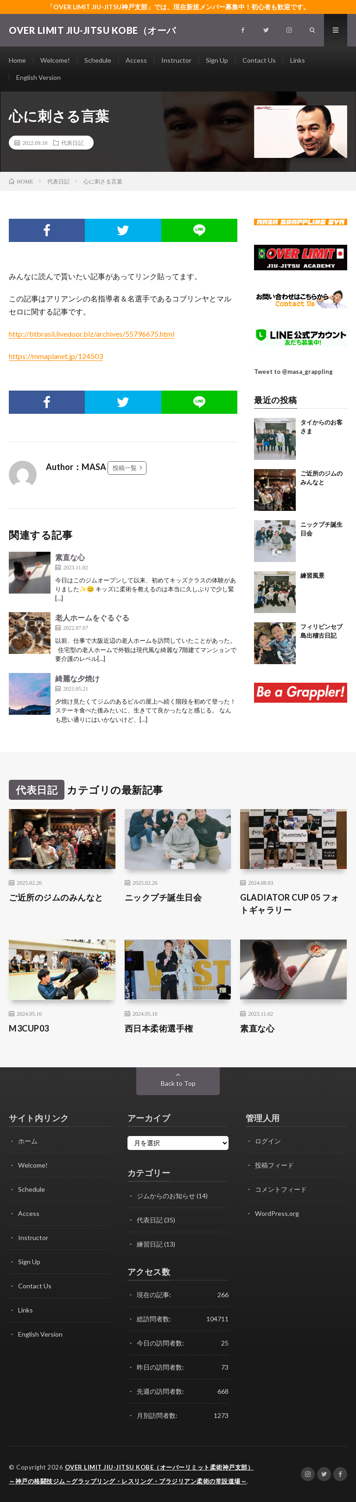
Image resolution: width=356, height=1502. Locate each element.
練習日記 (150, 1244)
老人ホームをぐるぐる (92, 617)
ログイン (268, 1141)
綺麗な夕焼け (77, 678)
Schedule (97, 60)
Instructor (176, 60)
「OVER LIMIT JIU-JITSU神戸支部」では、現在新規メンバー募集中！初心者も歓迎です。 (178, 7)
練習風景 (312, 575)
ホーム (28, 1141)
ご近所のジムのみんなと (56, 897)
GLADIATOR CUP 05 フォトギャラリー (289, 903)
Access (136, 60)
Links (297, 60)
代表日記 (72, 142)
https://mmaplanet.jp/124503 (56, 356)
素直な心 (70, 557)
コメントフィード (281, 1189)
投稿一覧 (125, 467)
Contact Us (259, 60)
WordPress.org (277, 1213)
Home (17, 60)
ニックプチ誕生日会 (163, 897)
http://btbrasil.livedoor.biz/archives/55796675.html (91, 333)
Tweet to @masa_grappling (293, 371)
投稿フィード (274, 1165)
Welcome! (55, 60)
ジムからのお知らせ (166, 1196)
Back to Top (178, 1083)
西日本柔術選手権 (159, 1028)
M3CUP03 (29, 1028)
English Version (38, 77)
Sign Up (217, 60)
